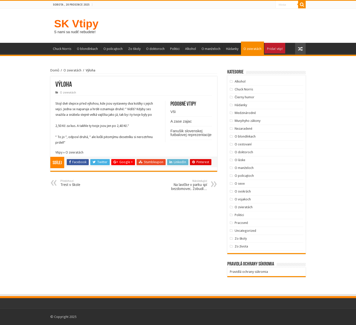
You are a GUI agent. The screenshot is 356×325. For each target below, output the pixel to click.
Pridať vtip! (275, 49)
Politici (175, 49)
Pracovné (241, 223)
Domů (54, 70)
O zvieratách (252, 49)
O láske (240, 160)
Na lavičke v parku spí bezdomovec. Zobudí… (181, 185)
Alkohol (190, 49)
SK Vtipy (76, 23)
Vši (173, 111)
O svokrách (243, 191)
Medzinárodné (245, 113)
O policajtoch (113, 49)
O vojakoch (243, 199)
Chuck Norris (62, 49)
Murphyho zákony (247, 121)
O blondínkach (87, 49)
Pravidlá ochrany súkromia (249, 272)
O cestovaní (243, 144)
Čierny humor (244, 97)
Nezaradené (243, 128)
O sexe (240, 183)
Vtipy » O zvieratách (69, 152)
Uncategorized (245, 231)
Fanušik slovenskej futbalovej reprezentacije (191, 133)
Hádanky (232, 49)
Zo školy (134, 49)
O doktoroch (155, 49)
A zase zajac (181, 121)
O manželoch (211, 49)
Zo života (241, 246)
